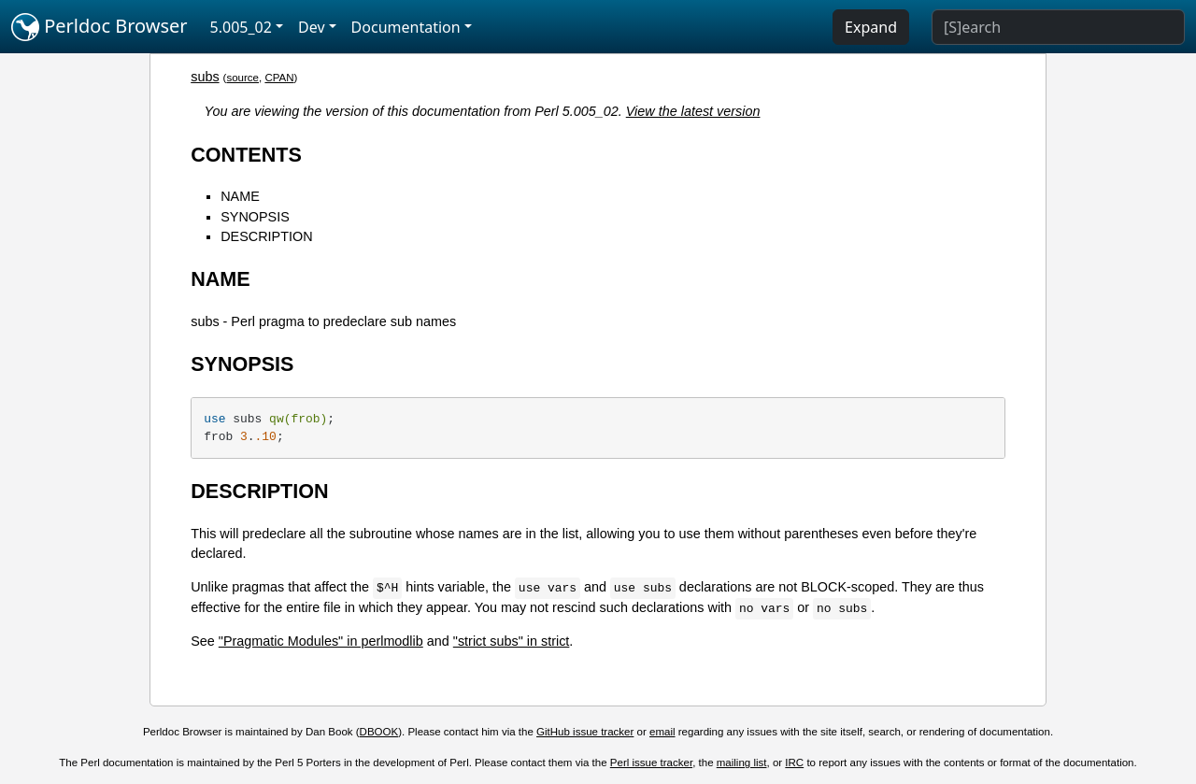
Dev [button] (311, 27)
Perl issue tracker (651, 762)
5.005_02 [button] (241, 27)
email (662, 731)
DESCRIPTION (266, 236)
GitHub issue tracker (585, 731)
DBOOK (379, 731)
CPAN (278, 77)
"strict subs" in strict (511, 641)
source (242, 77)
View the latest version (693, 111)
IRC (794, 762)
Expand (871, 27)
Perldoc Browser (99, 27)
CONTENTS (246, 154)
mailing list (742, 762)
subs (205, 76)
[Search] (1058, 27)
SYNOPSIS (255, 216)
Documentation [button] (406, 27)
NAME (240, 196)
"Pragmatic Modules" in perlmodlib (321, 641)
